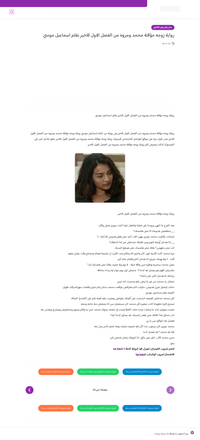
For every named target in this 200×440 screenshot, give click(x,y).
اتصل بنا (140, 3)
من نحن (114, 3)
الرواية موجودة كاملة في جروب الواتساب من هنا (98, 371)
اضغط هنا (118, 349)
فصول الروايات (136, 12)
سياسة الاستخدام (100, 3)
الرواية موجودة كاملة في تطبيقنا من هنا (55, 371)
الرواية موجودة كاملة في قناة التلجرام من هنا (142, 371)
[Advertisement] (100, 69)
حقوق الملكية (127, 3)
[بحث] (11, 12)
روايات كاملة (121, 12)
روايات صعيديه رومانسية (84, 12)
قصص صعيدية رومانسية (58, 12)
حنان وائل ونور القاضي (163, 27)
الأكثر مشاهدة (106, 12)
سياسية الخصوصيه (81, 3)
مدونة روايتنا (161, 434)
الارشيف (66, 3)
